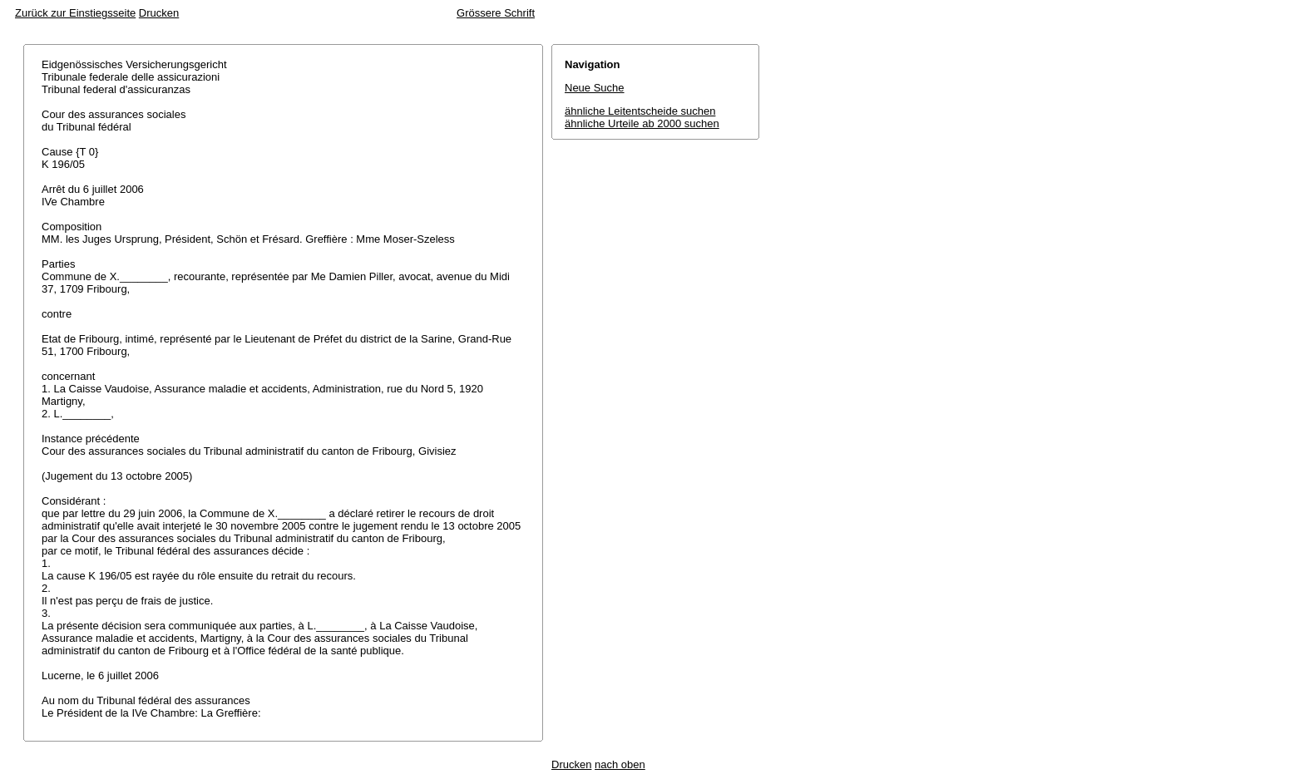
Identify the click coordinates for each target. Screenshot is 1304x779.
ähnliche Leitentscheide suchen (640, 111)
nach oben (620, 764)
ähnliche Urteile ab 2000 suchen (642, 123)
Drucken (159, 13)
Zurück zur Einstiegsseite (75, 13)
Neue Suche (595, 87)
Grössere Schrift (496, 13)
